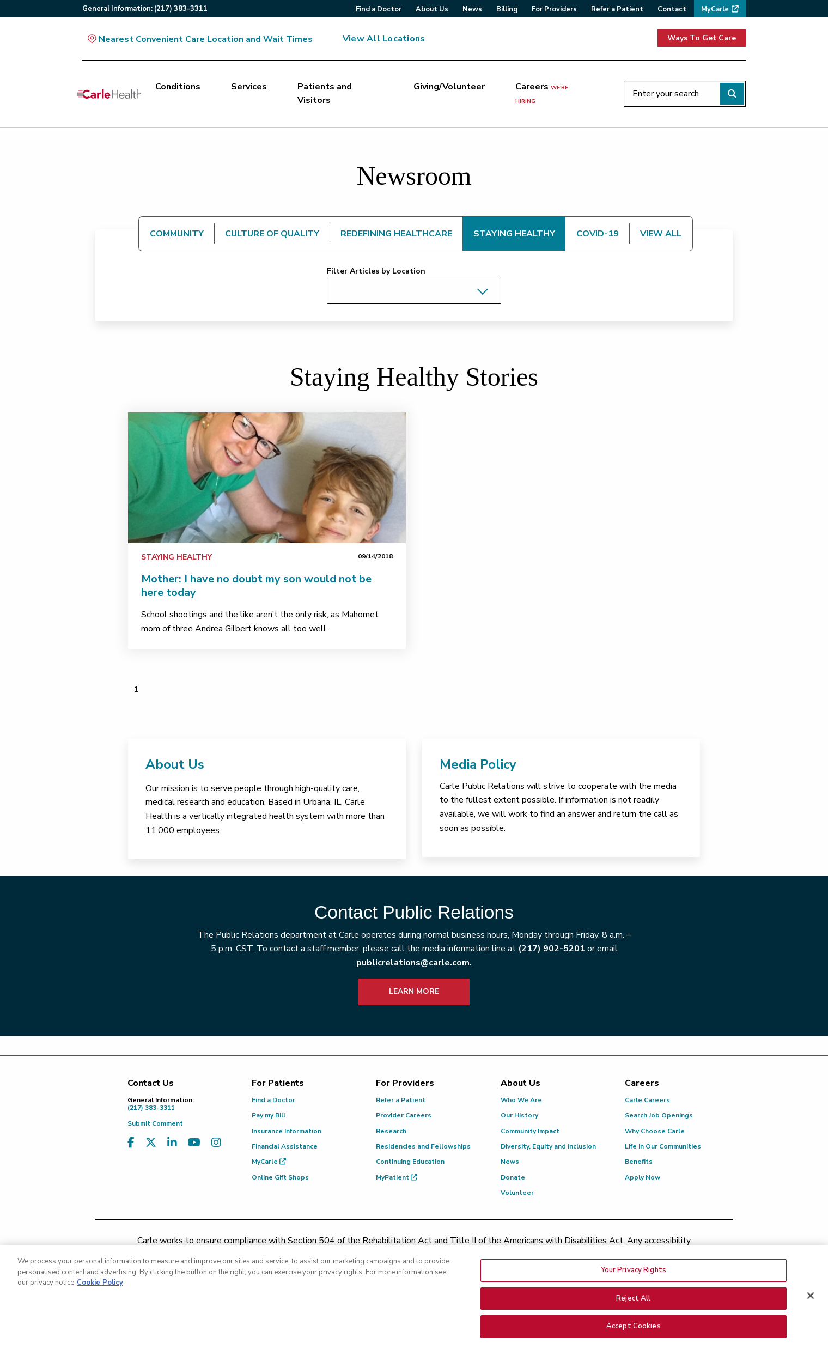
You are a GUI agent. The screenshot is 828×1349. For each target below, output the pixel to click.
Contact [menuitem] (671, 9)
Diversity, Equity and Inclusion (548, 1146)
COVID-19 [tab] (597, 234)
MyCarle (269, 1161)
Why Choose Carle (655, 1131)
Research (391, 1131)
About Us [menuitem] (432, 9)
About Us (174, 764)
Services (249, 87)
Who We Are (521, 1100)
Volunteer (517, 1192)
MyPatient (396, 1177)
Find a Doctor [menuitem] (378, 9)
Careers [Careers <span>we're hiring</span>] (541, 93)
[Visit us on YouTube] (194, 1142)
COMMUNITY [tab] (177, 234)
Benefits (639, 1161)
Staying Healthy (176, 557)
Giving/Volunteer (449, 87)
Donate (513, 1177)
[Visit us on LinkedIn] (172, 1142)
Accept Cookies (633, 1333)
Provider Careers (403, 1115)
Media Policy (478, 764)
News (510, 1161)
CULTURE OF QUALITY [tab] (272, 234)
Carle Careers (647, 1100)
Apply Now (642, 1177)
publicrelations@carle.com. (414, 963)
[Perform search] (732, 94)
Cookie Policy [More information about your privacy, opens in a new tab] (100, 1290)
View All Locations (384, 39)
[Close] (811, 1303)
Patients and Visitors (324, 94)
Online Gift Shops (280, 1177)
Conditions (177, 87)
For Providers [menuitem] (554, 9)
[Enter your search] (685, 94)
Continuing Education (410, 1161)
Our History (519, 1115)
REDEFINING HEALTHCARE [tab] (396, 234)
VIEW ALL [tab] (660, 234)
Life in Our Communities (663, 1146)
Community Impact (530, 1131)
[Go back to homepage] (109, 93)
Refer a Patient (400, 1100)
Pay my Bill (268, 1115)
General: (145, 9)
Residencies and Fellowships (423, 1146)
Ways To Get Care (701, 38)
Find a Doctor (273, 1100)
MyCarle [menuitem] (715, 9)
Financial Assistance (285, 1146)
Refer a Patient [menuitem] (617, 9)
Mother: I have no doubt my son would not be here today (256, 586)
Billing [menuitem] (507, 9)
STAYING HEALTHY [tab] (514, 234)
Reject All (633, 1305)
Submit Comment (155, 1123)
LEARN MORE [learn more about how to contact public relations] (414, 991)
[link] (267, 477)
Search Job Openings (659, 1115)
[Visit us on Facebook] (131, 1142)
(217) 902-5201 (551, 949)
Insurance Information (286, 1131)
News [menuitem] (472, 9)
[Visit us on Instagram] (216, 1142)
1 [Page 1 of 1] (135, 689)
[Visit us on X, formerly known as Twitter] (150, 1142)
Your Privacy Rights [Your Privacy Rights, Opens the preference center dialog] (633, 1277)
